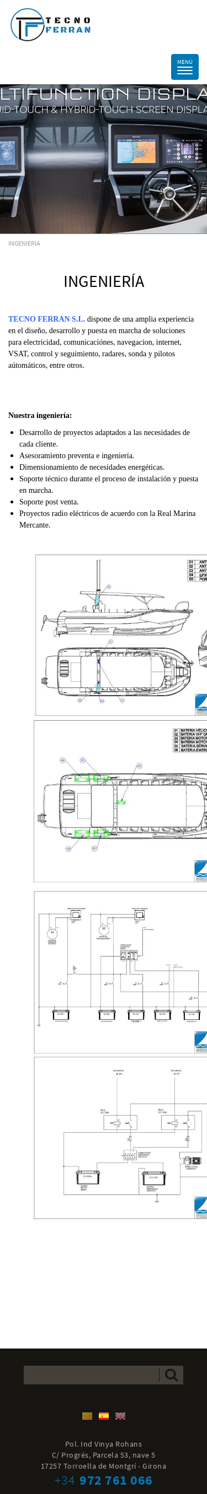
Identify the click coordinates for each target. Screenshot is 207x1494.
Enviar (171, 1375)
